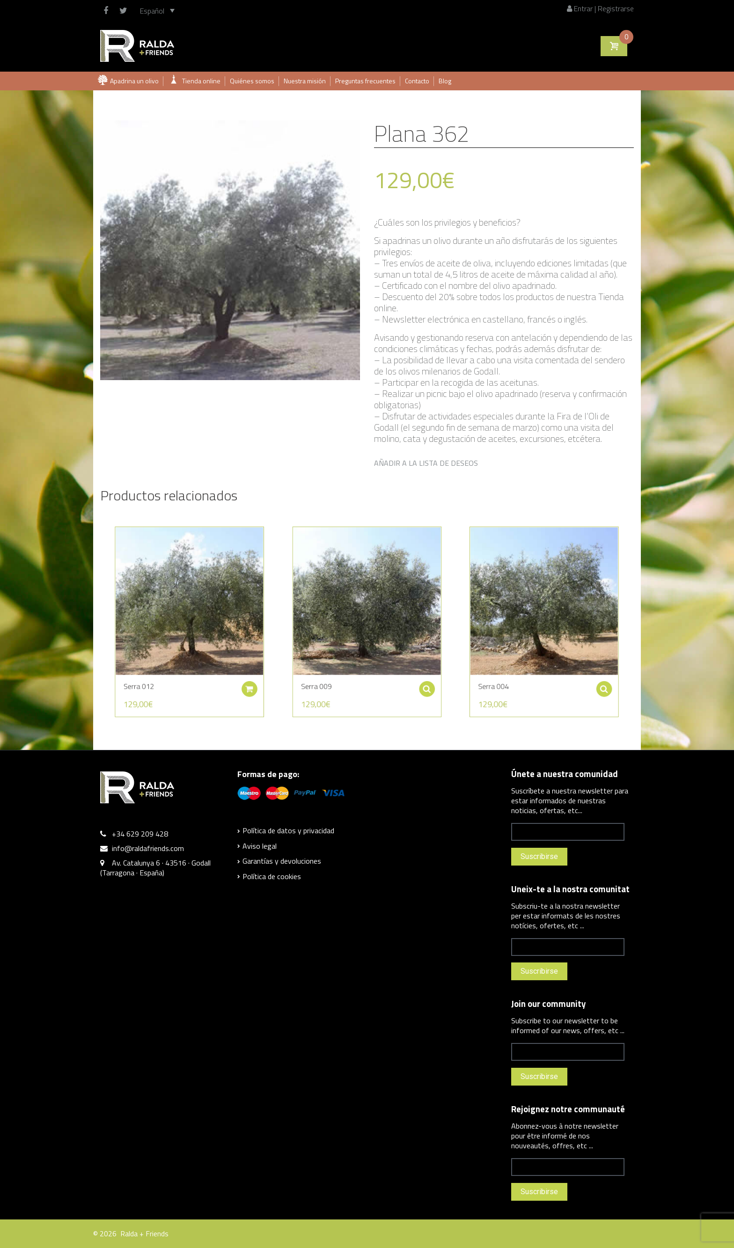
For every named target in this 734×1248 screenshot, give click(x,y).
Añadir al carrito (257, 675)
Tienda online (201, 81)
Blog (445, 81)
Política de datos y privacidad (288, 830)
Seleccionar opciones (415, 675)
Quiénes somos (252, 81)
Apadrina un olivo (134, 81)
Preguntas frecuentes (365, 81)
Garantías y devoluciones (281, 860)
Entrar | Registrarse (600, 8)
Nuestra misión (305, 81)
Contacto (417, 81)
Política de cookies (271, 876)
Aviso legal (259, 846)
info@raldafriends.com (148, 848)
